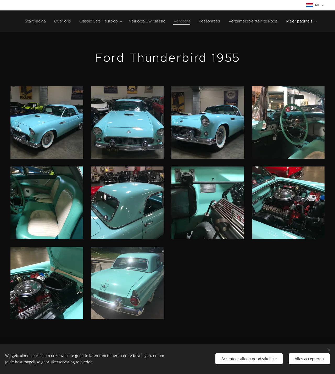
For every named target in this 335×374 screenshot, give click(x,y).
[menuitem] (89, 21)
